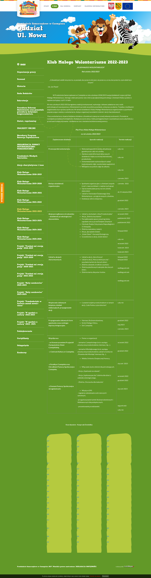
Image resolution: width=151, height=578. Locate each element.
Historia (21, 86)
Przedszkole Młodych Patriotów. (27, 157)
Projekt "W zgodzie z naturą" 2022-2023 (27, 314)
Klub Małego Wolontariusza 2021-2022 (29, 201)
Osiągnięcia (23, 345)
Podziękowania (24, 331)
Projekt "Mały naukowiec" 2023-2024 (30, 293)
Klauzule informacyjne (94, 6)
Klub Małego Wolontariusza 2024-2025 (29, 229)
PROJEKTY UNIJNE (26, 128)
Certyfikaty (23, 338)
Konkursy (21, 353)
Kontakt (77, 6)
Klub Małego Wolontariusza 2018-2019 (29, 173)
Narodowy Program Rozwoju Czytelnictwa (28, 136)
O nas (54, 6)
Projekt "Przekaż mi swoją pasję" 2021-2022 (30, 275)
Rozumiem (105, 576)
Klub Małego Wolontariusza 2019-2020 (29, 183)
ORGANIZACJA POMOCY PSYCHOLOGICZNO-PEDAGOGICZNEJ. (28, 147)
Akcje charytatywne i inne (30, 165)
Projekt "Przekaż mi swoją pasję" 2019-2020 (30, 256)
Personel (21, 79)
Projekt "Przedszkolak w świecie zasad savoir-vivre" (29, 303)
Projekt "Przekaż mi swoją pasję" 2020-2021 (30, 266)
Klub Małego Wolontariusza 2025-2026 (29, 238)
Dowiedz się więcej (95, 576)
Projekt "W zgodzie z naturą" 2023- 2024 (27, 323)
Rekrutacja (22, 101)
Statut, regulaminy (26, 121)
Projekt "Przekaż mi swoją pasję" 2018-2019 (30, 247)
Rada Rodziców (24, 93)
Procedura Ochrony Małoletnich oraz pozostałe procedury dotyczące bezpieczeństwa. (30, 111)
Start (46, 6)
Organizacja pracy (26, 72)
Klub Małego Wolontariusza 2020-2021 (29, 192)
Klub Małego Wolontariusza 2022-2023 (29, 210)
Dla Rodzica (65, 6)
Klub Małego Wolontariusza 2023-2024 (29, 219)
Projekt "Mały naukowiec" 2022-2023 (30, 284)
